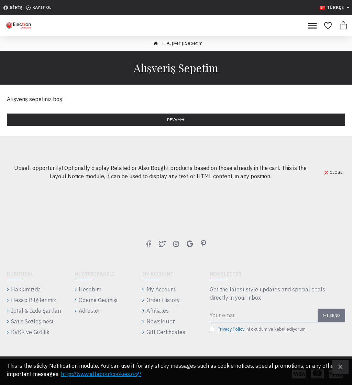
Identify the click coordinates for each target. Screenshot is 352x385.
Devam (174, 119)
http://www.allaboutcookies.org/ (101, 374)
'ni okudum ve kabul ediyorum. (258, 329)
